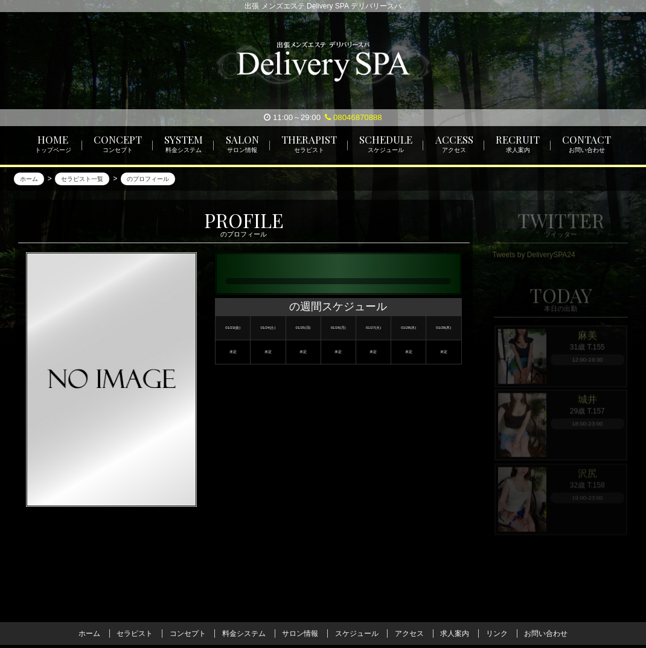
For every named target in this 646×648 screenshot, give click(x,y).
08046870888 (353, 117)
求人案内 (454, 633)
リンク (497, 633)
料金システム (244, 633)
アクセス (409, 633)
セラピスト (135, 633)
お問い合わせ (546, 633)
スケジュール (357, 633)
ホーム (89, 633)
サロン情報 (300, 633)
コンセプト (188, 633)
